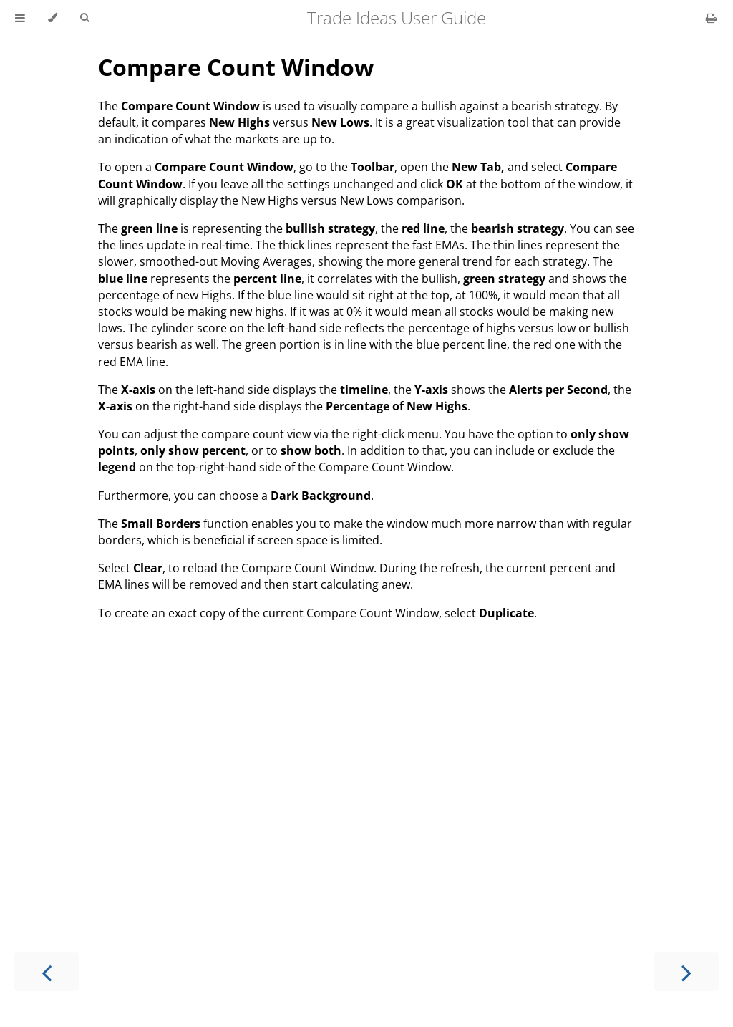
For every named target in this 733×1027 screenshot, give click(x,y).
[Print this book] (711, 18)
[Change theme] (53, 18)
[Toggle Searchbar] (84, 18)
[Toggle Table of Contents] (20, 18)
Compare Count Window (236, 67)
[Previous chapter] (46, 971)
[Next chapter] (686, 971)
